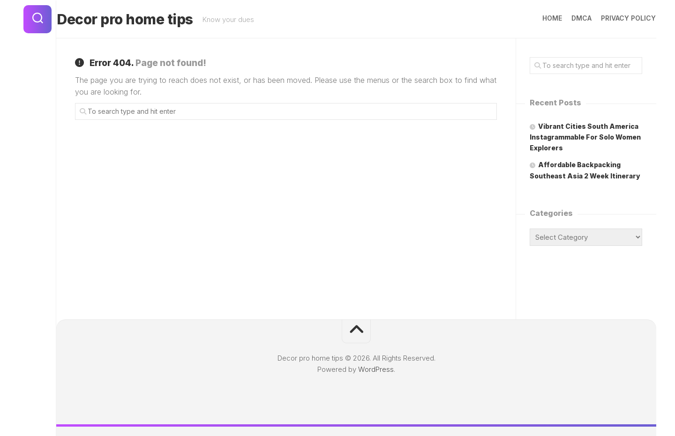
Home (534, 18)
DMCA (563, 18)
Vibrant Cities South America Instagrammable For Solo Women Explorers (585, 137)
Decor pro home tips (143, 19)
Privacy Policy (610, 18)
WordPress (376, 369)
